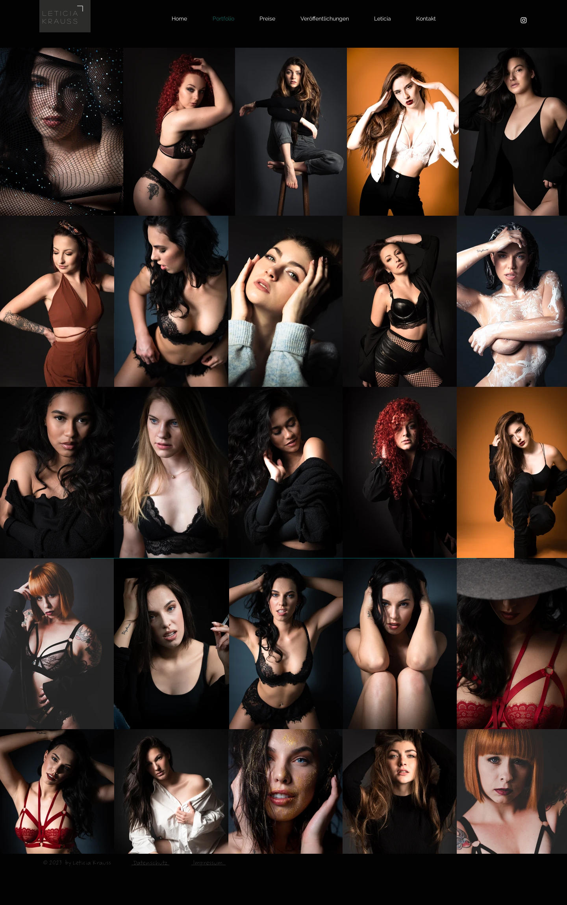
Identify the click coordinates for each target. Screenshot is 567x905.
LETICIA (61, 13)
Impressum (208, 863)
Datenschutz (150, 863)
